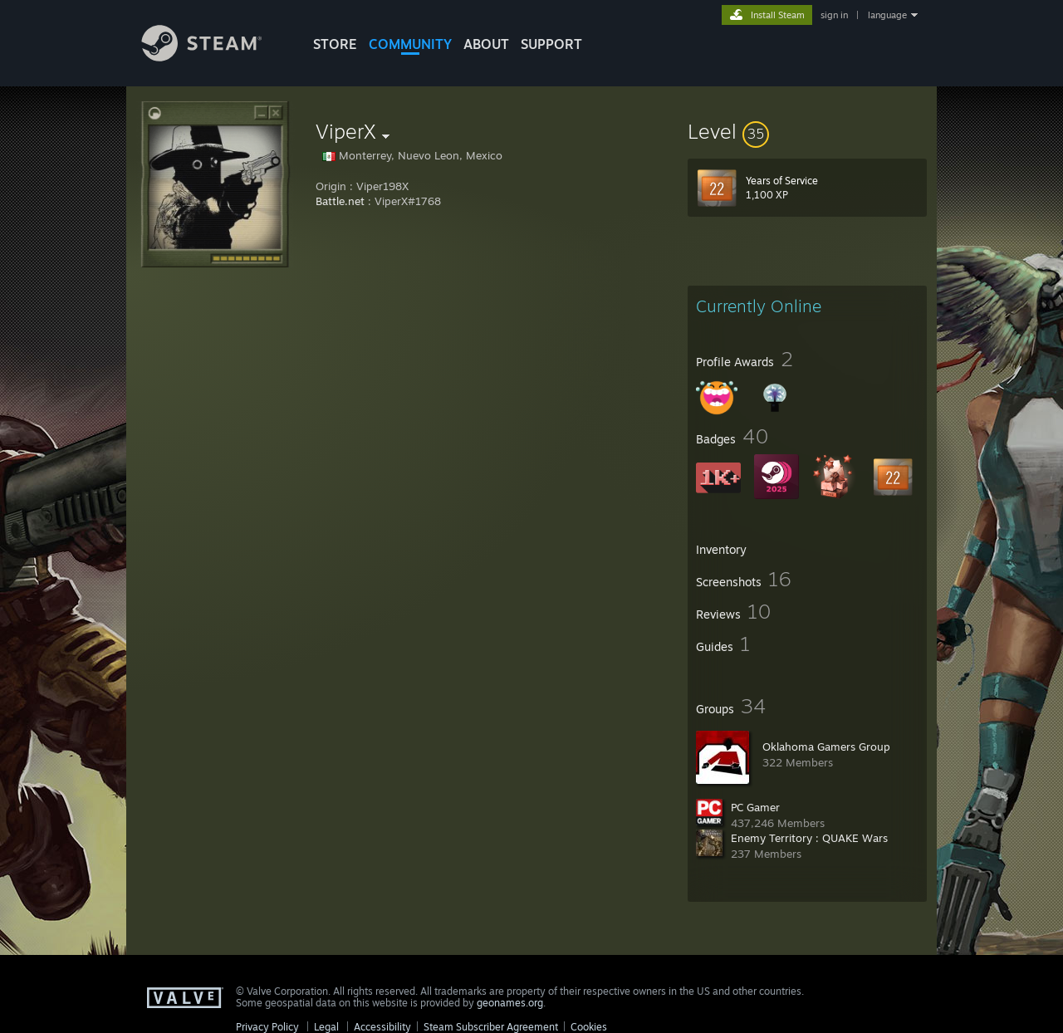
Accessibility (382, 1027)
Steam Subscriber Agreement (491, 1027)
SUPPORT (551, 44)
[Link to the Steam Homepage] (214, 57)
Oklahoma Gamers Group (826, 746)
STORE (335, 44)
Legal (326, 1027)
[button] (807, 131)
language (887, 15)
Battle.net (340, 201)
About (486, 44)
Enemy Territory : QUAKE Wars (809, 838)
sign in (834, 15)
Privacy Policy (267, 1027)
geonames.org (510, 1002)
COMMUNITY (410, 44)
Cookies (589, 1027)
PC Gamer (755, 807)
